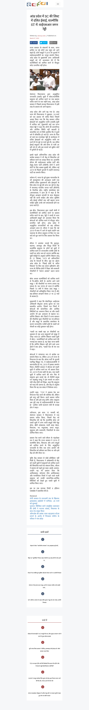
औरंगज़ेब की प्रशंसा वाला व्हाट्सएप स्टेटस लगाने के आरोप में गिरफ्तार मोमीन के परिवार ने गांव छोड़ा (44, 516)
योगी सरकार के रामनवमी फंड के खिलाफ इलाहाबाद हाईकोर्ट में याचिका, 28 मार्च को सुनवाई (44, 501)
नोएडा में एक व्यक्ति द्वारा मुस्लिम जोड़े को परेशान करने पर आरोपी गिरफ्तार (44, 573)
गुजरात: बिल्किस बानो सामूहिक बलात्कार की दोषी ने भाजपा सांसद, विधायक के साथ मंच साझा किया (44, 508)
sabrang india (41, 36)
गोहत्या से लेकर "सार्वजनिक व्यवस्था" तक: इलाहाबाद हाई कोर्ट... (44, 545)
